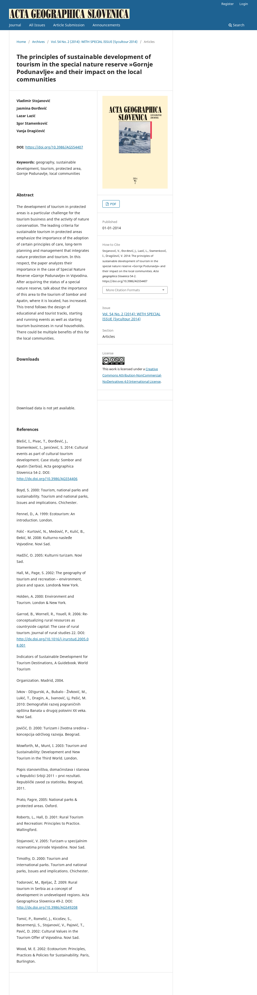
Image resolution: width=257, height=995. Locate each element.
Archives (38, 41)
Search (236, 25)
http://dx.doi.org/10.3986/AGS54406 (47, 478)
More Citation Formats (123, 290)
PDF (112, 204)
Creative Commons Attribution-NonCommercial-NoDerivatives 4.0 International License (132, 375)
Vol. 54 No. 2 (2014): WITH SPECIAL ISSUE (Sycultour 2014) (94, 41)
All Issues (37, 25)
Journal (15, 25)
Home (21, 41)
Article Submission (69, 25)
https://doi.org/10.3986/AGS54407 (54, 147)
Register (227, 4)
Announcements (106, 25)
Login (243, 4)
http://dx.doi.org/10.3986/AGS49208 (47, 907)
